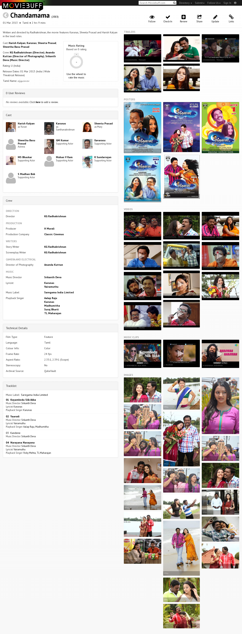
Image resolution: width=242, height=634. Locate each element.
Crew (9, 200)
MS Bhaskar (25, 157)
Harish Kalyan (17, 43)
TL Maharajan (52, 313)
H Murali (49, 228)
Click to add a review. (43, 102)
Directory (185, 3)
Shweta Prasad (47, 43)
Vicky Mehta (29, 452)
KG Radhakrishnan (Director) (27, 52)
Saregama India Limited (59, 292)
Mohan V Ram (64, 157)
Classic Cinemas (54, 234)
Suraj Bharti (51, 309)
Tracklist (11, 386)
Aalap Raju (50, 298)
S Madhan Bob (26, 174)
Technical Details (17, 328)
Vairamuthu (51, 286)
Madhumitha (52, 305)
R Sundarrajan (102, 157)
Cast (9, 115)
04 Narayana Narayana (20, 442)
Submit (200, 3)
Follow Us (214, 3)
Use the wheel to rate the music (76, 75)
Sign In (227, 3)
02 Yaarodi (12, 416)
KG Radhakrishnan (55, 216)
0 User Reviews (15, 93)
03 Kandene (13, 433)
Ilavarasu (99, 140)
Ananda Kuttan (53, 264)
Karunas (32, 43)
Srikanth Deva (52, 277)
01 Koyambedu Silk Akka (21, 399)
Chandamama (30, 15)
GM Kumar (62, 140)
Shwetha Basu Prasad (16, 46)
